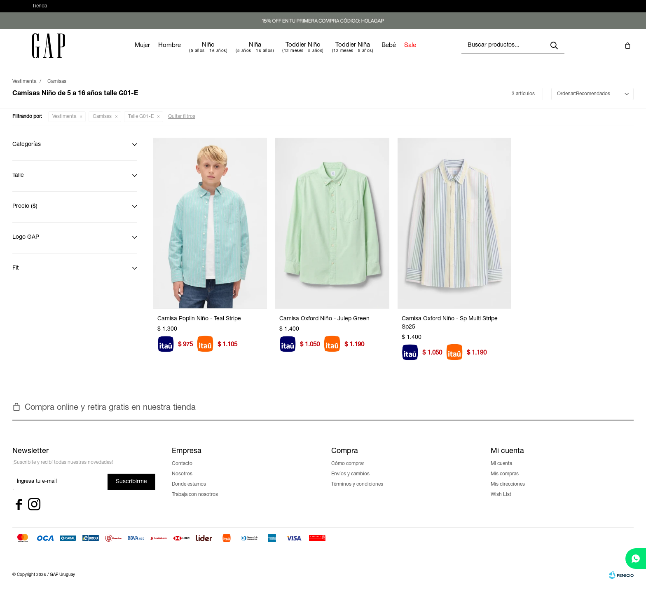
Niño (233, 53)
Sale (435, 54)
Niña (280, 53)
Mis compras (505, 482)
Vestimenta (64, 124)
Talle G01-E (141, 124)
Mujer (167, 54)
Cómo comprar (347, 472)
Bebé (413, 54)
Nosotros (182, 482)
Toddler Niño (327, 53)
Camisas (102, 124)
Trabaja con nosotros (195, 502)
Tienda (39, 10)
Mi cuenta (501, 472)
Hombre (194, 54)
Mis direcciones (508, 492)
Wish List (501, 502)
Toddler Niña (377, 53)
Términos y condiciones (357, 492)
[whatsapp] (635, 558)
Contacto (182, 472)
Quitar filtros (181, 124)
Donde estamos (189, 492)
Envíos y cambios (350, 482)
